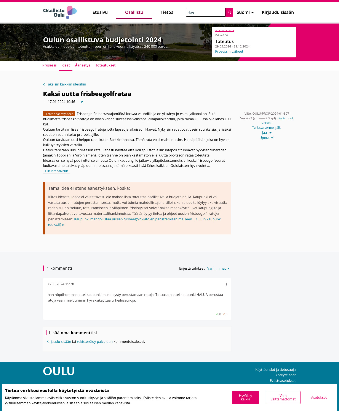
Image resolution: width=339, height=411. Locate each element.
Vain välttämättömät (283, 397)
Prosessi (49, 65)
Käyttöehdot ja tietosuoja (275, 369)
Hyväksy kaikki (245, 397)
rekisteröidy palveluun (95, 341)
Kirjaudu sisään (278, 12)
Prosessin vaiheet (229, 51)
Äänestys (82, 65)
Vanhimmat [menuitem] (216, 268)
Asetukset (319, 397)
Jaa (266, 132)
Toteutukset (105, 65)
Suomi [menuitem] (243, 12)
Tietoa (167, 12)
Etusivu (100, 12)
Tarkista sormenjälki (266, 127)
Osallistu (134, 12)
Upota (266, 137)
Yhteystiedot (286, 375)
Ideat (65, 65)
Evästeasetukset (283, 380)
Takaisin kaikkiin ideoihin (64, 84)
